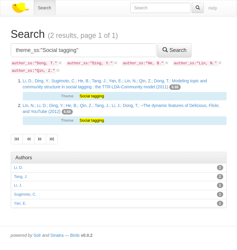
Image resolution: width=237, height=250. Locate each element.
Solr (37, 235)
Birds (75, 235)
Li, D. (18, 167)
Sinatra (57, 235)
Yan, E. (20, 203)
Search (44, 7)
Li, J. (18, 185)
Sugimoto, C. (25, 194)
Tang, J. (21, 176)
